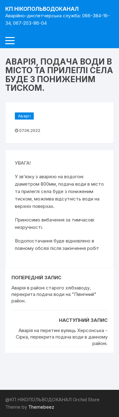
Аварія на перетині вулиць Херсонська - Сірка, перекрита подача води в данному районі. (62, 336)
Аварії (24, 115)
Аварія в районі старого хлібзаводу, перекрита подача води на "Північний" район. (53, 294)
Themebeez (41, 407)
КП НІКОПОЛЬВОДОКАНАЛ (42, 9)
